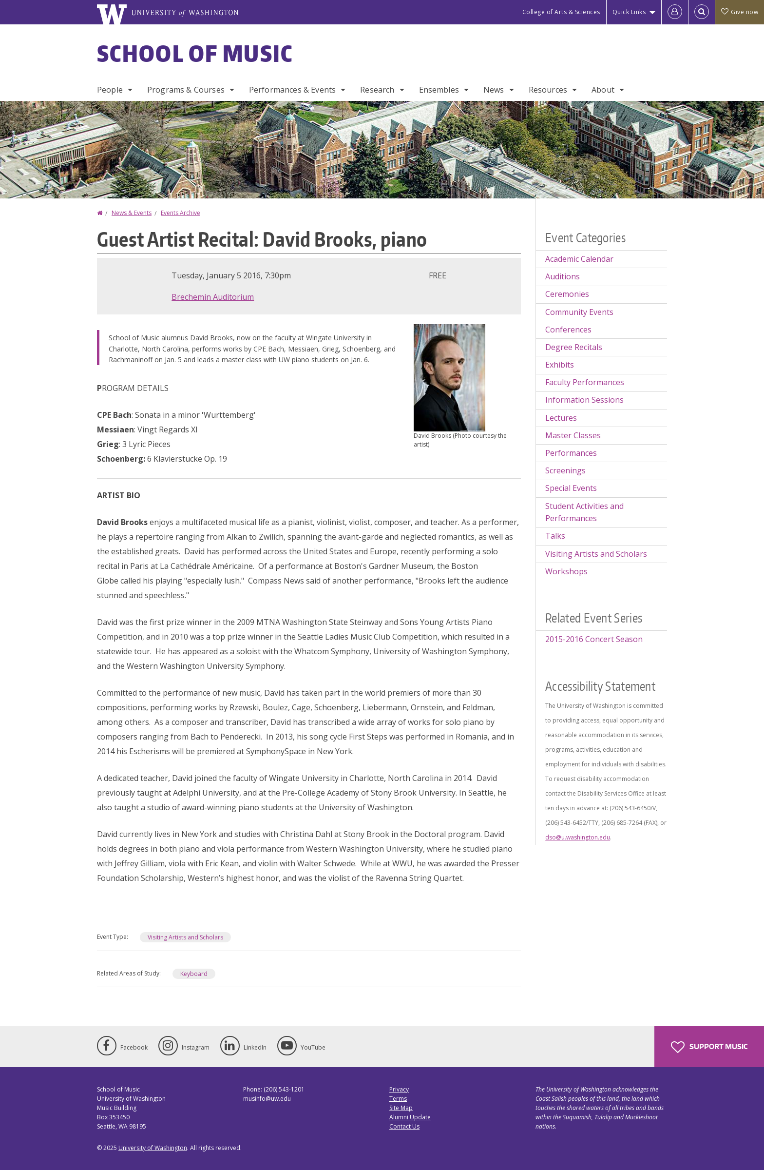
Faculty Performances (584, 382)
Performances (571, 453)
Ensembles (439, 89)
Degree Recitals (573, 347)
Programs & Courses (186, 89)
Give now (739, 12)
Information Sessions (584, 399)
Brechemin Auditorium (213, 297)
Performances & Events (292, 89)
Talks (555, 535)
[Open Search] (701, 12)
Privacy (399, 1089)
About (603, 89)
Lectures (561, 417)
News (493, 89)
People (110, 89)
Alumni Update (410, 1117)
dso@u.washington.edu (577, 837)
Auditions (562, 276)
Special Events (571, 488)
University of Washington (152, 1148)
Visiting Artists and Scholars (185, 937)
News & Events (132, 213)
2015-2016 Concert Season (594, 639)
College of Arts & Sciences (561, 12)
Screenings (565, 470)
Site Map (401, 1108)
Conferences (568, 329)
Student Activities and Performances (584, 512)
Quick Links (629, 12)
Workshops (566, 571)
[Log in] (675, 12)
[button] (449, 376)
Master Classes (573, 435)
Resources (548, 89)
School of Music (195, 53)
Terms (398, 1098)
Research (377, 89)
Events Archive (180, 213)
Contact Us (404, 1126)
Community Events (579, 312)
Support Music (709, 1047)
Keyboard (194, 974)
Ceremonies (567, 294)
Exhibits (559, 364)
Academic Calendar (579, 259)
